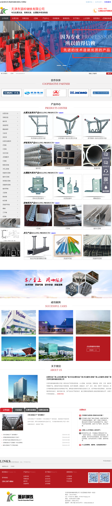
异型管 (5, 137)
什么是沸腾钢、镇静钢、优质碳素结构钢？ (94, 445)
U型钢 (5, 149)
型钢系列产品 (29, 203)
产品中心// (26, 472)
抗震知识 (82, 410)
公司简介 (47, 476)
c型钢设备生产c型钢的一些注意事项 (12, 442)
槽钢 (4, 208)
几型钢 (5, 192)
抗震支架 (15, 18)
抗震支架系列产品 (31, 113)
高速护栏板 (6, 204)
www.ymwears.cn (20, 73)
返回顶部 (106, 191)
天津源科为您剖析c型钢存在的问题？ (93, 415)
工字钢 (5, 212)
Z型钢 (4, 145)
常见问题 (69, 481)
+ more (60, 113)
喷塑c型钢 (6, 165)
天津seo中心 (75, 500)
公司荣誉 (47, 483)
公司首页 (5, 18)
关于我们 (76, 18)
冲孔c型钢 (6, 169)
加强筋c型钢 (6, 181)
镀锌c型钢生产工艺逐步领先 (10, 445)
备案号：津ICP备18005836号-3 (74, 502)
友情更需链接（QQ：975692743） (16, 462)
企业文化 (47, 478)
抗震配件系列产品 (31, 173)
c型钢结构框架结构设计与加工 (11, 437)
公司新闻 (69, 476)
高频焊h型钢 (6, 185)
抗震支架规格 (31, 410)
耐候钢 (5, 196)
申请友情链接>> (107, 461)
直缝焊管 (5, 125)
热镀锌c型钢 (6, 173)
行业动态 (18, 410)
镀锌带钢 (5, 188)
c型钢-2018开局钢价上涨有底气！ (91, 430)
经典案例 (107, 2)
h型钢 (4, 216)
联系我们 (96, 18)
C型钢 (4, 161)
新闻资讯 (66, 18)
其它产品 (27, 233)
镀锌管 (5, 121)
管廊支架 (25, 18)
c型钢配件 (6, 157)
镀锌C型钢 (6, 177)
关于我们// (48, 472)
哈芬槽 (5, 200)
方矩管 (5, 133)
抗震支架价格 (43, 410)
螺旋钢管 (5, 129)
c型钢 (36, 18)
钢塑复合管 (5, 466)
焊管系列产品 (29, 143)
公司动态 (6, 410)
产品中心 (46, 18)
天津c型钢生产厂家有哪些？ (36, 415)
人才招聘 (86, 18)
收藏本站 (89, 2)
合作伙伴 (98, 2)
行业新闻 (69, 478)
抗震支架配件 (7, 141)
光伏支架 (5, 153)
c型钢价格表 (106, 18)
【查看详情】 (60, 394)
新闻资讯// (70, 472)
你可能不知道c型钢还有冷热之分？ (12, 440)
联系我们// (5, 472)
